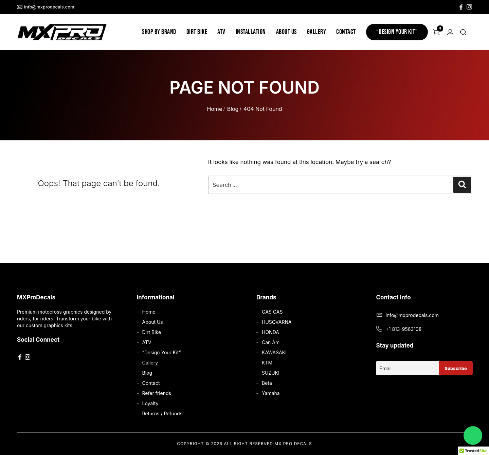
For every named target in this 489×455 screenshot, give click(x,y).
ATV (221, 32)
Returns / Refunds (162, 413)
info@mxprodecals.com (45, 7)
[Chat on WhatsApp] (473, 435)
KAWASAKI (274, 352)
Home (214, 108)
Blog (233, 108)
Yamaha (271, 393)
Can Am (270, 342)
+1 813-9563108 (404, 329)
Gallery (316, 32)
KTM (267, 362)
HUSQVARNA (277, 322)
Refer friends (156, 393)
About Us (286, 32)
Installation (251, 32)
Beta (267, 383)
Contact (346, 32)
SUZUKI (270, 373)
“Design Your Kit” (397, 32)
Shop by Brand (159, 32)
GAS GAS (272, 312)
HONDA (270, 332)
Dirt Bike (196, 32)
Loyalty (150, 403)
